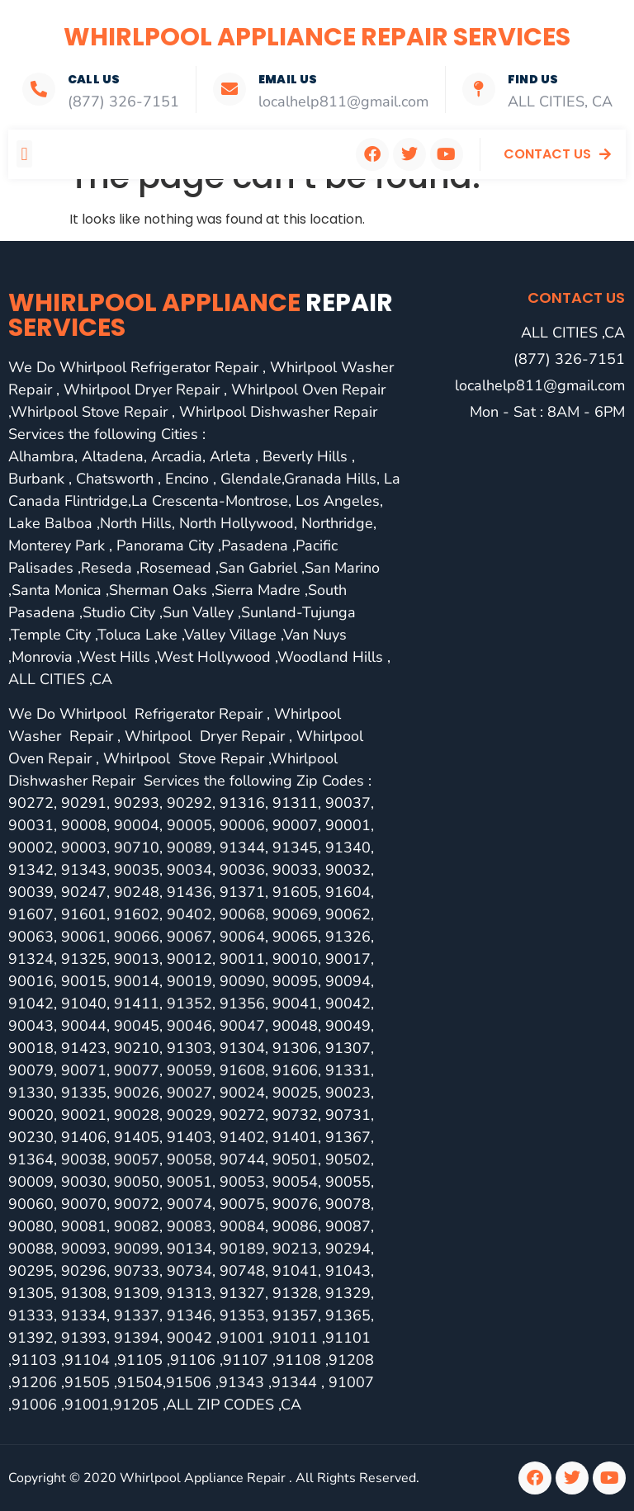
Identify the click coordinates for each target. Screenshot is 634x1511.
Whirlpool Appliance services (200, 315)
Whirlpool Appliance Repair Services (317, 37)
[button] (24, 154)
